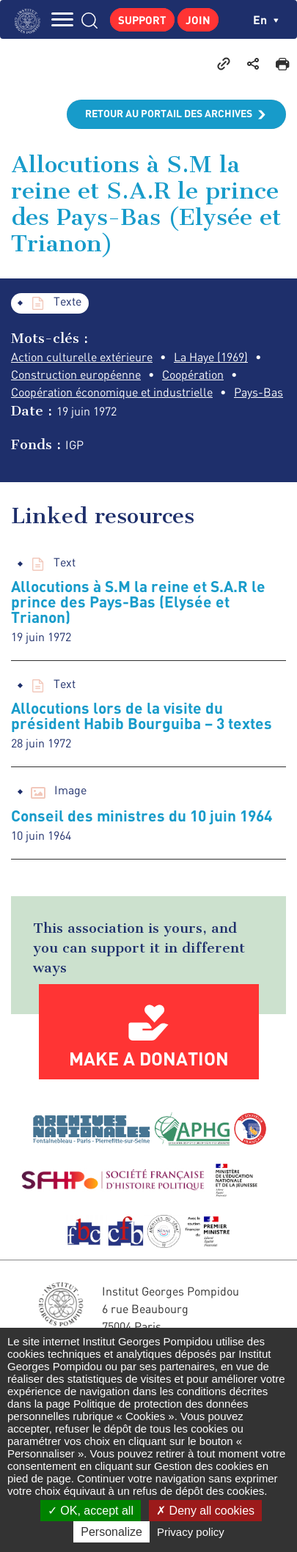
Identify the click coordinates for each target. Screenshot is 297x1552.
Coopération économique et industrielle (112, 392)
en (266, 19)
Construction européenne (76, 374)
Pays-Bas (258, 392)
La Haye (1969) (211, 357)
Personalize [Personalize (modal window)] (111, 1532)
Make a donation (149, 1058)
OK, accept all (90, 1510)
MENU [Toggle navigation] (62, 19)
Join (198, 19)
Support (142, 19)
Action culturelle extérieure (82, 357)
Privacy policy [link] (190, 1532)
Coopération (193, 374)
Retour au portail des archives (168, 113)
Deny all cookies (205, 1510)
